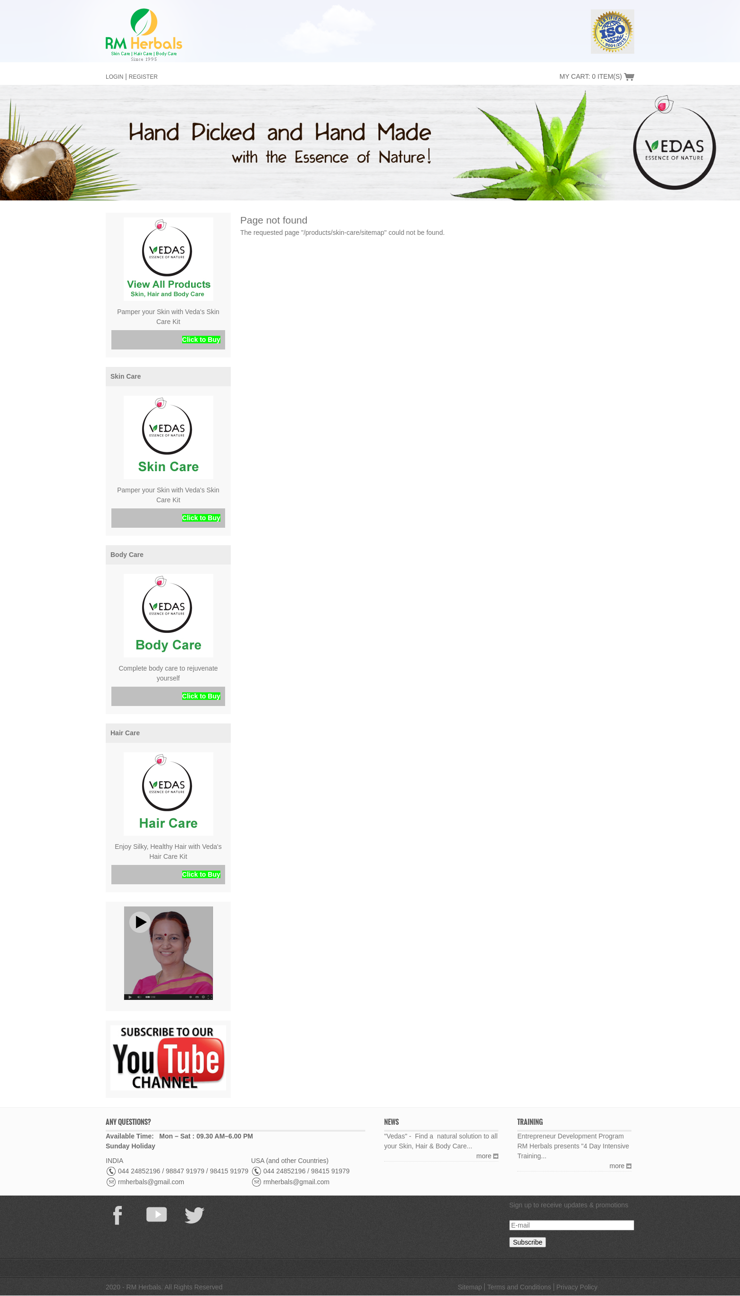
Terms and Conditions (519, 1287)
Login (114, 77)
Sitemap (470, 1287)
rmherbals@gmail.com (151, 1182)
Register (143, 77)
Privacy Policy (576, 1287)
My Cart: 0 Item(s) (590, 76)
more (483, 1156)
